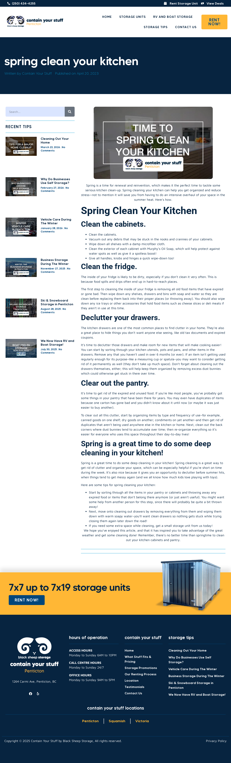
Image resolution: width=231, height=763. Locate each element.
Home (107, 17)
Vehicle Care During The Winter (56, 221)
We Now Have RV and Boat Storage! (57, 342)
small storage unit (177, 525)
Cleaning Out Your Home (55, 140)
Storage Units (132, 17)
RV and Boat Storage (173, 17)
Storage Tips (155, 27)
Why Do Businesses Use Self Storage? (55, 181)
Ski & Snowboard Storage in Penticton (57, 302)
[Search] (70, 112)
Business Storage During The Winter (55, 261)
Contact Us (185, 27)
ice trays (102, 303)
